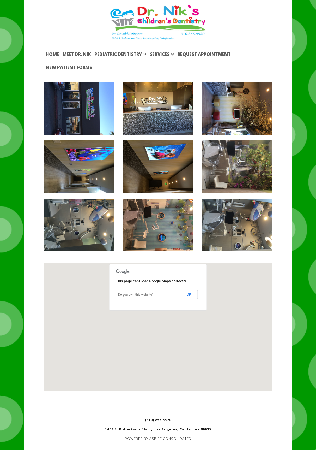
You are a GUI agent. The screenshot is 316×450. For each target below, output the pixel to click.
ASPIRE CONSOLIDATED (170, 438)
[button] (158, 322)
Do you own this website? (136, 295)
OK (188, 294)
